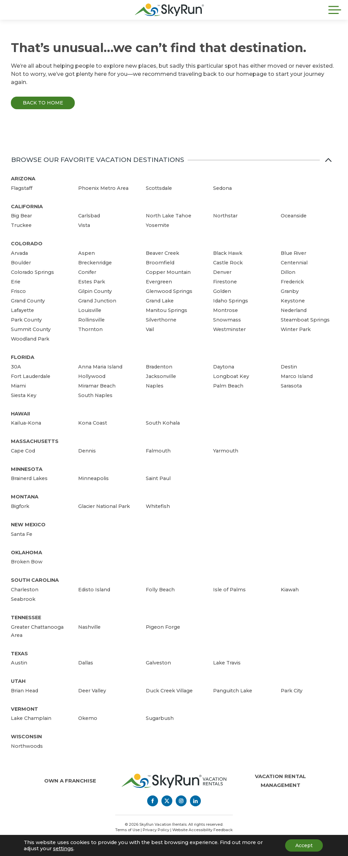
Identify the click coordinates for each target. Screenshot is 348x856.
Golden (222, 291)
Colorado (26, 244)
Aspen (86, 253)
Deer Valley (92, 691)
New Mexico (28, 525)
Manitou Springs (166, 310)
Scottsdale (159, 188)
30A (16, 367)
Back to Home (43, 103)
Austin (19, 663)
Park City (291, 691)
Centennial (294, 263)
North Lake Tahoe (168, 216)
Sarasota (291, 386)
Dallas (85, 663)
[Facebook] (152, 800)
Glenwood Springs (169, 291)
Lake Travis (227, 663)
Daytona (223, 367)
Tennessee (26, 617)
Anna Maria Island (100, 367)
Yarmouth (225, 451)
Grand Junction (97, 301)
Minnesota (26, 469)
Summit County (31, 329)
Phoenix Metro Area (103, 188)
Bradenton (159, 367)
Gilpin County (95, 291)
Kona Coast (92, 423)
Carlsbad (89, 216)
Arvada (19, 253)
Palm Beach (228, 386)
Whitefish (158, 506)
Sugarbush (160, 718)
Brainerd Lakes (29, 478)
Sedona (222, 188)
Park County (26, 320)
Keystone (293, 301)
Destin (289, 367)
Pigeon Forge (163, 627)
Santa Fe (21, 534)
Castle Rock (228, 263)
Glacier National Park (104, 506)
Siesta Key (23, 395)
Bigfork (20, 506)
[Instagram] (181, 800)
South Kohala (163, 423)
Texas (19, 654)
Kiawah (290, 590)
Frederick (292, 282)
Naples (154, 386)
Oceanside (294, 216)
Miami (18, 386)
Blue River (293, 253)
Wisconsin (26, 737)
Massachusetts (34, 441)
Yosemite (157, 225)
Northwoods (27, 746)
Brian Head (24, 691)
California (27, 206)
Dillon (288, 272)
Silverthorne (161, 320)
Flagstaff (21, 188)
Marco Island (297, 376)
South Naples (95, 395)
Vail (150, 329)
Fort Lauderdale (30, 376)
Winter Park (296, 329)
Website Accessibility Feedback (202, 829)
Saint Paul (158, 478)
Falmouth (158, 451)
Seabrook (23, 599)
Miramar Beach (97, 386)
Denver (222, 272)
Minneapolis (93, 478)
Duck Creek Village (169, 691)
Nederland (294, 310)
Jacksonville (161, 376)
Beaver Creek (162, 253)
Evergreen (159, 282)
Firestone (225, 282)
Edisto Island (94, 590)
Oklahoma (26, 552)
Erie (15, 282)
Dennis (87, 451)
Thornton (90, 329)
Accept (304, 845)
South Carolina (35, 580)
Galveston (158, 663)
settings (63, 848)
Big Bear (21, 216)
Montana (24, 497)
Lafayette (22, 310)
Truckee (21, 225)
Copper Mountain (168, 272)
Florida (22, 357)
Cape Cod (23, 451)
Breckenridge (95, 263)
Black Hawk (227, 253)
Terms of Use (127, 829)
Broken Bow (26, 562)
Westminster (229, 329)
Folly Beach (160, 590)
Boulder (21, 263)
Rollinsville (91, 320)
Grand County (28, 301)
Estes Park (91, 282)
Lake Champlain (31, 718)
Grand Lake (160, 301)
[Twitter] (166, 800)
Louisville (89, 310)
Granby (290, 291)
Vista (84, 225)
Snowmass (227, 320)
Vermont (24, 709)
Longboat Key (231, 376)
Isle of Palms (229, 590)
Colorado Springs (32, 272)
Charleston (24, 590)
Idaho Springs (230, 301)
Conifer (87, 272)
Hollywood (91, 376)
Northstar (225, 216)
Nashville (89, 627)
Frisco (18, 291)
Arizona (23, 179)
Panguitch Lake (232, 691)
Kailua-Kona (26, 423)
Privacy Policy (156, 829)
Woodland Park (30, 339)
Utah (18, 681)
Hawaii (20, 414)
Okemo (87, 718)
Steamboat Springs (305, 320)
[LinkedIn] (195, 800)
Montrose (225, 310)
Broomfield (160, 263)
